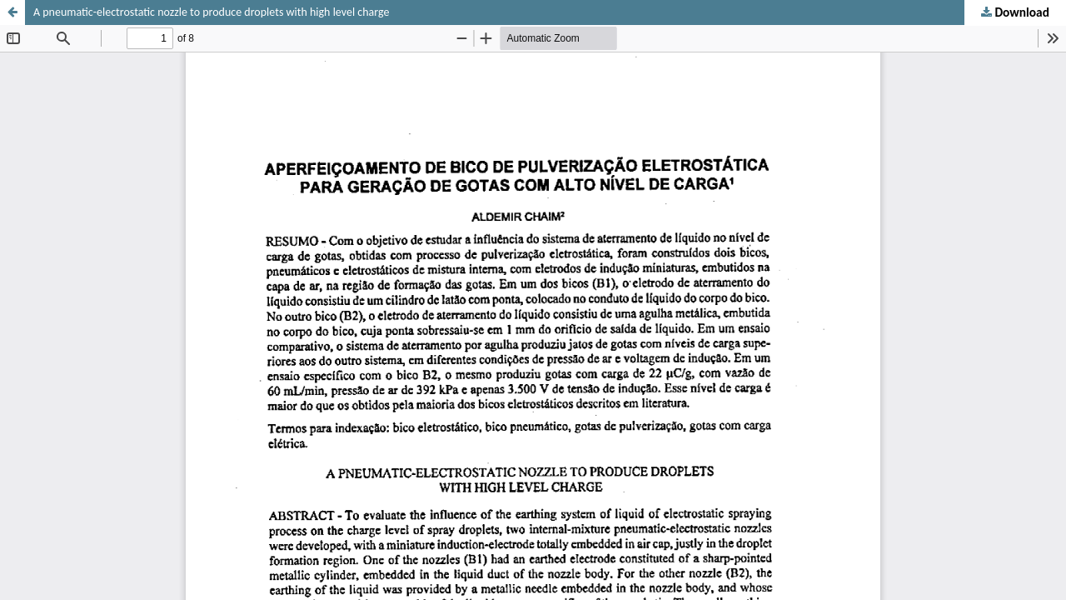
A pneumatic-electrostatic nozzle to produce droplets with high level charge (211, 12)
